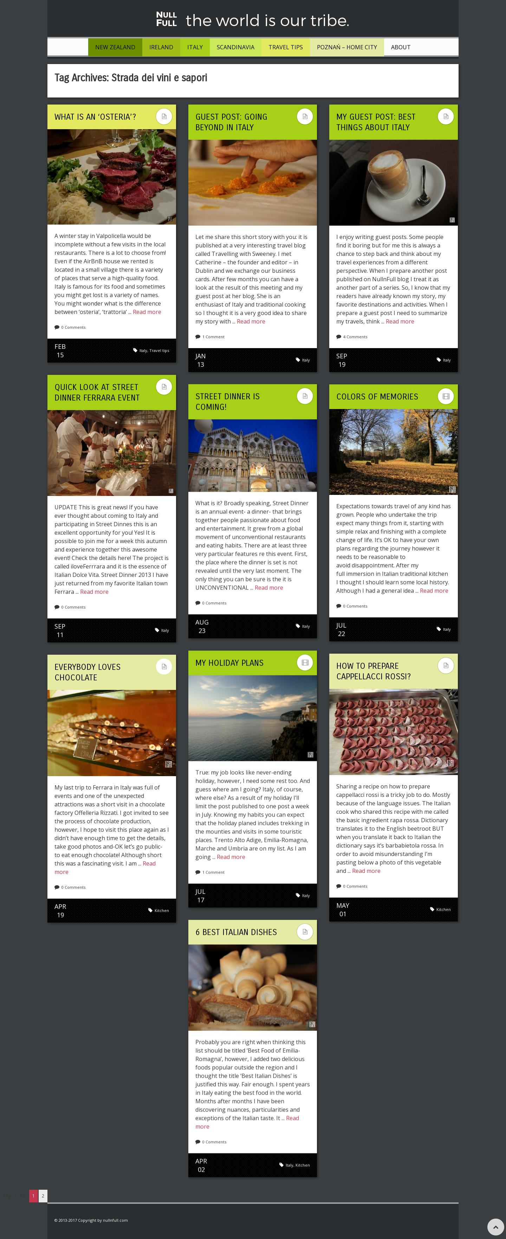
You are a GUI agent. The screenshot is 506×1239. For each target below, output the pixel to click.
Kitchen (443, 909)
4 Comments (355, 336)
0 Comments (73, 327)
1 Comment (213, 336)
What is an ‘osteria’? (95, 117)
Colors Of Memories (377, 397)
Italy (195, 47)
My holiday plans (229, 663)
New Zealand (115, 47)
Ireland (161, 47)
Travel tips (285, 47)
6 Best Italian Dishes (236, 932)
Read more (147, 312)
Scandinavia (235, 47)
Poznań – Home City (347, 47)
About (401, 47)
